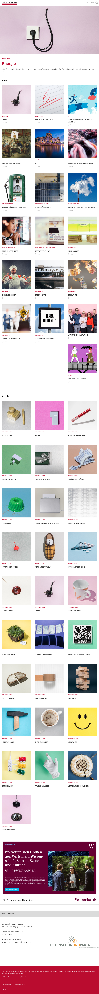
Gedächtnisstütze (76, 479)
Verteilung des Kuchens (78, 786)
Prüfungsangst (42, 786)
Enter (37, 435)
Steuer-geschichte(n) (11, 164)
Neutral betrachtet (44, 120)
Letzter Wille (8, 611)
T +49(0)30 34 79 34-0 (11, 940)
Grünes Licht (7, 786)
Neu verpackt (41, 698)
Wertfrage (7, 435)
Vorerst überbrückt (44, 655)
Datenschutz (20, 984)
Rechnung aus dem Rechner (47, 523)
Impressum (7, 984)
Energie (9, 64)
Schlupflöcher (8, 830)
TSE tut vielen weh (43, 251)
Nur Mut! (72, 698)
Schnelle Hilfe (74, 611)
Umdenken (72, 742)
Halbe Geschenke (42, 479)
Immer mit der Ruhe (76, 567)
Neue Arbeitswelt (42, 567)
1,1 (36, 164)
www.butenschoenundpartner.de (16, 942)
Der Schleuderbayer (77, 379)
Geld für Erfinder (10, 251)
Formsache (7, 523)
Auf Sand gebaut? (9, 655)
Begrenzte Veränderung (79, 655)
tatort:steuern (9, 3)
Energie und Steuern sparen (80, 164)
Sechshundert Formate (45, 339)
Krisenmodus (8, 742)
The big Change (41, 742)
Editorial (6, 59)
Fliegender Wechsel (77, 435)
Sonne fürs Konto (43, 207)
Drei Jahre (72, 295)
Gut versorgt (8, 698)
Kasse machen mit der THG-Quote (82, 207)
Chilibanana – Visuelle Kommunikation (61, 989)
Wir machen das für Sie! (78, 335)
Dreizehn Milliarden (11, 339)
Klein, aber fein (9, 479)
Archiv (90, 2)
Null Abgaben (74, 251)
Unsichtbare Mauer (76, 523)
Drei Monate (40, 295)
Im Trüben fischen (10, 567)
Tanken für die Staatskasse (14, 207)
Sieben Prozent (9, 295)
